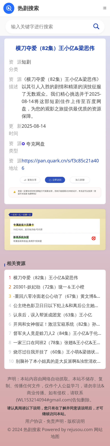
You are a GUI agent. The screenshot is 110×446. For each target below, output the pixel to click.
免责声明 (55, 421)
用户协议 (34, 421)
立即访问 (55, 179)
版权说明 (76, 421)
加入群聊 (79, 179)
